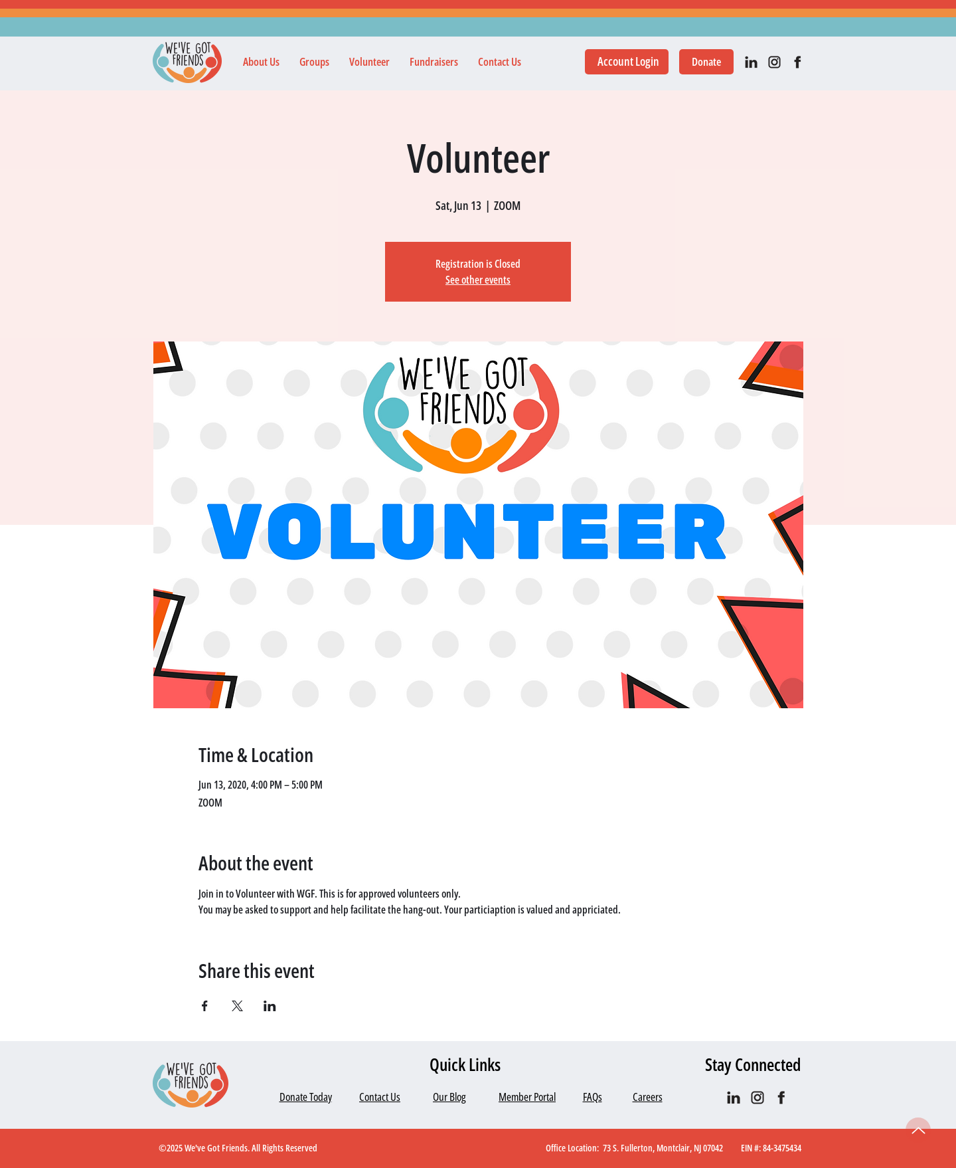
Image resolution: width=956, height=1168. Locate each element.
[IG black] (774, 62)
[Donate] (706, 61)
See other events (478, 279)
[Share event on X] (237, 1006)
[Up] (918, 1130)
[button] (261, 61)
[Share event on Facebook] (205, 1006)
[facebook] (797, 62)
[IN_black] (751, 62)
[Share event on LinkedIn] (270, 1006)
